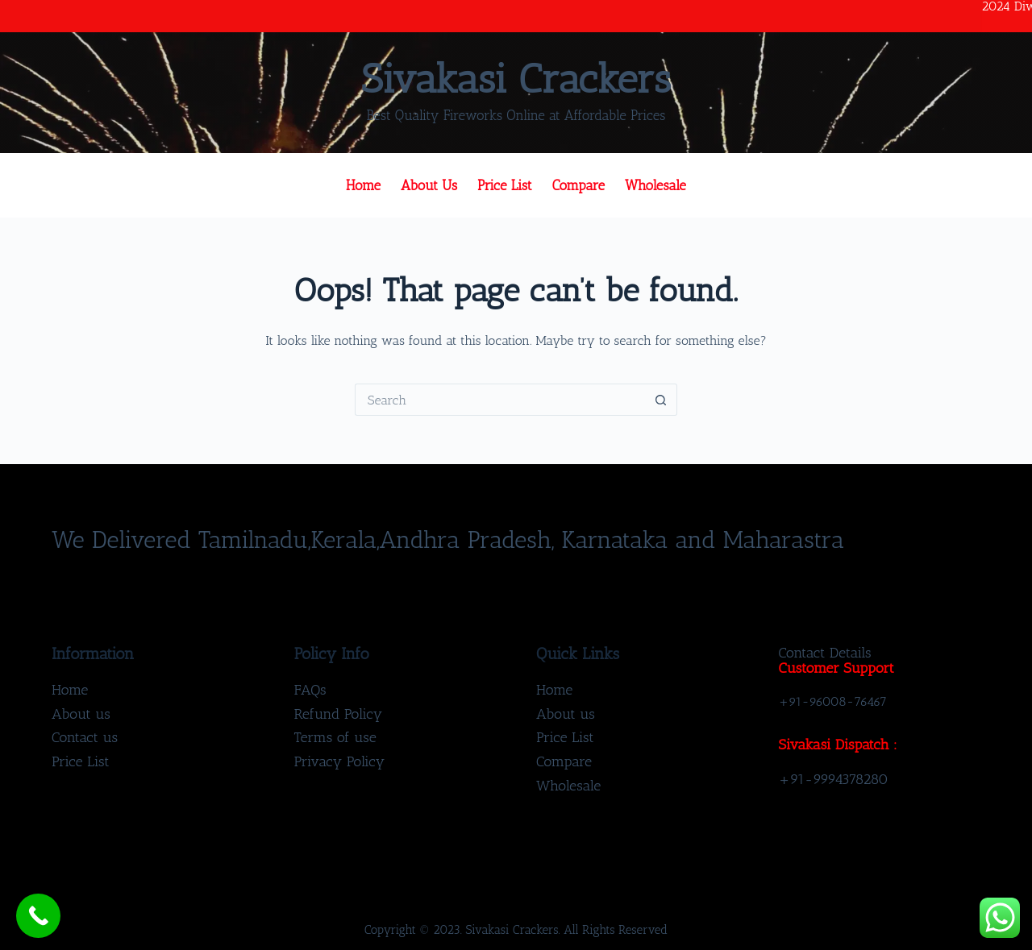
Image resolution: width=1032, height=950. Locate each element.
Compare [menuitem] (578, 185)
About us (81, 714)
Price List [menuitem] (504, 185)
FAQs (310, 690)
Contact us (85, 737)
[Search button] (661, 400)
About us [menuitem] (429, 185)
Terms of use (335, 737)
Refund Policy (338, 714)
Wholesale (568, 785)
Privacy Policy (339, 761)
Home (70, 690)
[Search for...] (500, 400)
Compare (564, 761)
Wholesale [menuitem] (655, 185)
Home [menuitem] (363, 185)
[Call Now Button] (38, 916)
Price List (81, 761)
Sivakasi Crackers (516, 79)
